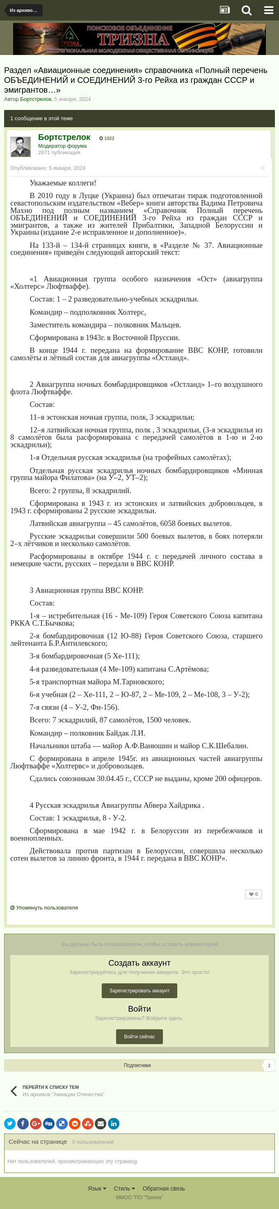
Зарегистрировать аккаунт (139, 991)
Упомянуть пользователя (44, 908)
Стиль (124, 1188)
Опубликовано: (48, 168)
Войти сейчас (139, 1037)
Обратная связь (164, 1188)
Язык (97, 1188)
